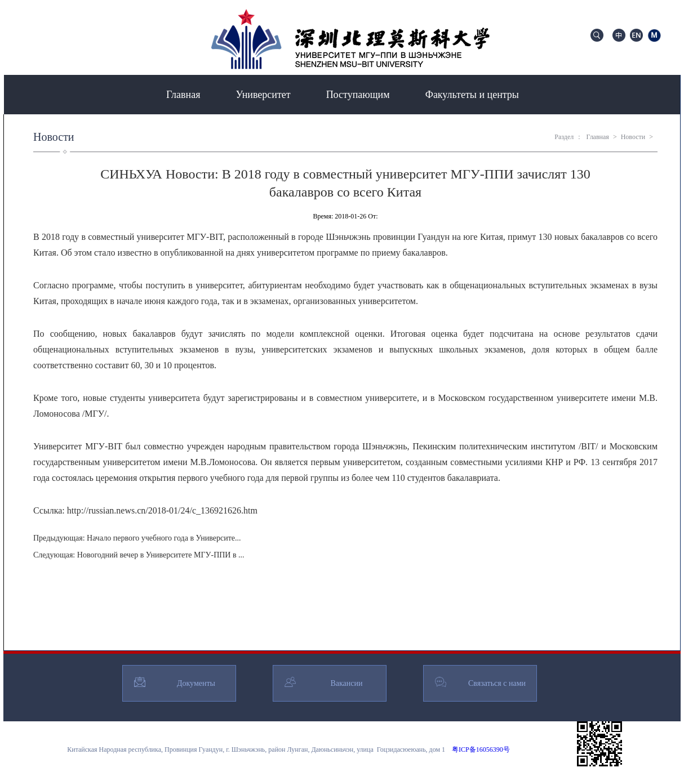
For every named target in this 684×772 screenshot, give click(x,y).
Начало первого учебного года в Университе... (164, 538)
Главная (183, 94)
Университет (263, 94)
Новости (633, 137)
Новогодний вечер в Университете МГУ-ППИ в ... (161, 555)
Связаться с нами (497, 683)
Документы (196, 683)
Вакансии (346, 683)
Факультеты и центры (472, 94)
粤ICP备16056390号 (481, 749)
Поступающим (358, 94)
